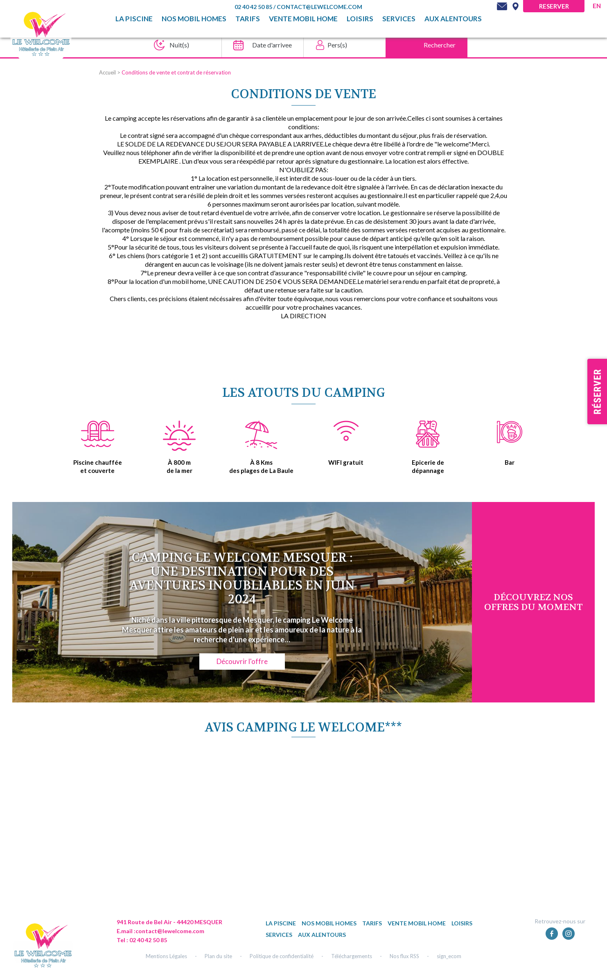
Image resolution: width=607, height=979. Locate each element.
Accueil (107, 72)
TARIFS (247, 19)
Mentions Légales (166, 956)
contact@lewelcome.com (319, 6)
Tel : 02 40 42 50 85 (142, 939)
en (597, 5)
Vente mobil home (303, 19)
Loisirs (360, 19)
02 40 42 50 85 (254, 6)
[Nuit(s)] (178, 45)
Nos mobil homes (194, 19)
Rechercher (440, 45)
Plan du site (218, 956)
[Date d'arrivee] (260, 45)
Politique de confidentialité (282, 956)
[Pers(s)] (342, 45)
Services (398, 19)
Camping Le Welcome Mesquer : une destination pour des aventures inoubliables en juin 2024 (242, 579)
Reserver (554, 6)
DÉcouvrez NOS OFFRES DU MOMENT (533, 602)
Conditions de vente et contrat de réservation (176, 72)
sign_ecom (449, 956)
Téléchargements (351, 956)
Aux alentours (453, 19)
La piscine (134, 19)
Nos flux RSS (404, 956)
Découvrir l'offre (242, 661)
